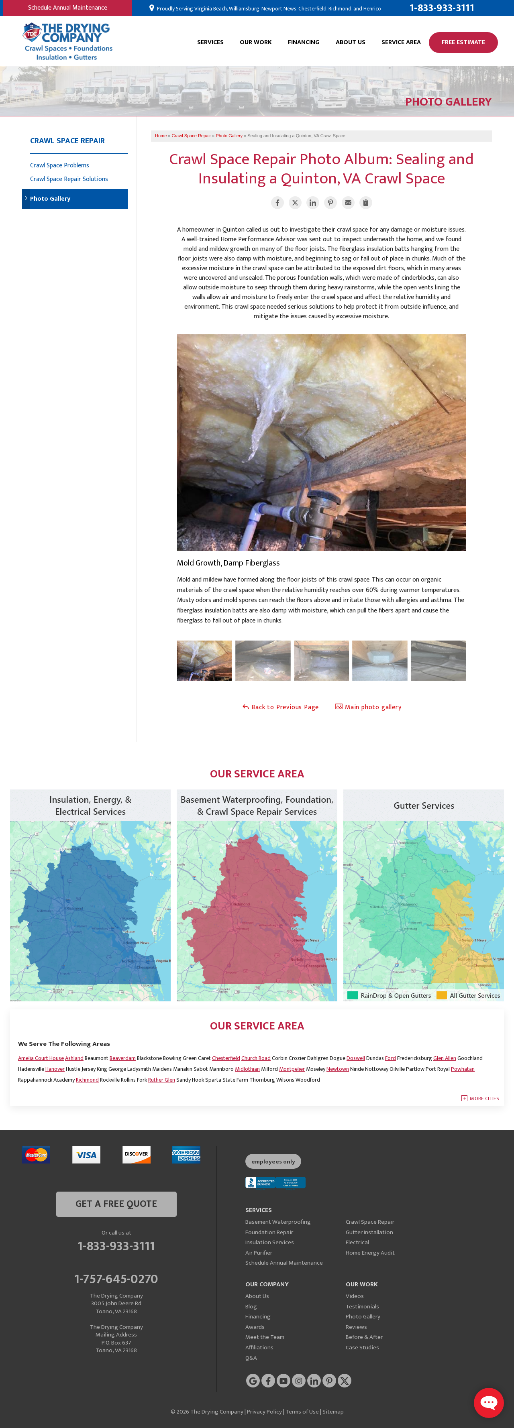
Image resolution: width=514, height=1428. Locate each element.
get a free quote (116, 1204)
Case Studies (362, 1348)
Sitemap (333, 1412)
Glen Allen (444, 1058)
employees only (273, 1162)
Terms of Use (302, 1412)
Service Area (401, 42)
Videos (355, 1296)
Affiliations (259, 1348)
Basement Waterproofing (278, 1222)
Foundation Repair (269, 1232)
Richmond (87, 1079)
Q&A (251, 1358)
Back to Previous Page (280, 707)
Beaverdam (123, 1058)
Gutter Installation (369, 1232)
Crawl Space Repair (67, 140)
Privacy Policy (264, 1412)
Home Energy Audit (370, 1253)
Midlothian (247, 1069)
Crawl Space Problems (59, 165)
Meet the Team (264, 1337)
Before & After (364, 1337)
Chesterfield (226, 1058)
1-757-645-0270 (116, 1278)
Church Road (256, 1058)
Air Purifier (258, 1253)
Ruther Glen (161, 1079)
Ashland (74, 1058)
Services (210, 42)
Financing (304, 42)
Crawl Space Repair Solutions (69, 179)
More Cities (484, 1098)
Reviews (356, 1327)
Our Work (256, 42)
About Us (350, 42)
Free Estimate (463, 42)
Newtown (337, 1069)
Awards (255, 1327)
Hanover (55, 1069)
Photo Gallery (50, 199)
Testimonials (362, 1307)
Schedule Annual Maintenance (67, 7)
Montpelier (292, 1069)
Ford (390, 1058)
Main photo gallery (368, 707)
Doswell (356, 1058)
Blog (251, 1307)
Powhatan (463, 1069)
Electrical (357, 1242)
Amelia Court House (41, 1058)
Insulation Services (269, 1242)
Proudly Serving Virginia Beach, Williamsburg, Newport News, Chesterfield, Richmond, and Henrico (268, 8)
